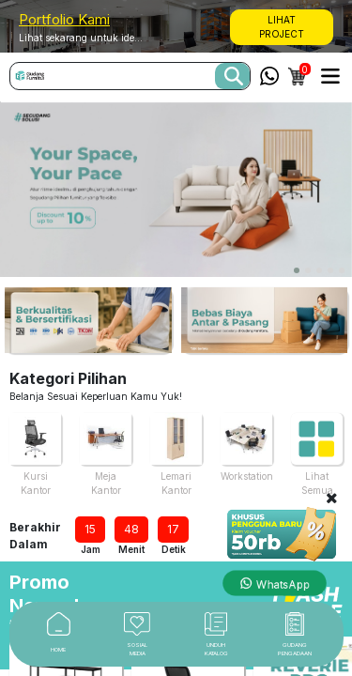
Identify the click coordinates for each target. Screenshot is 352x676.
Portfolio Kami (64, 19)
